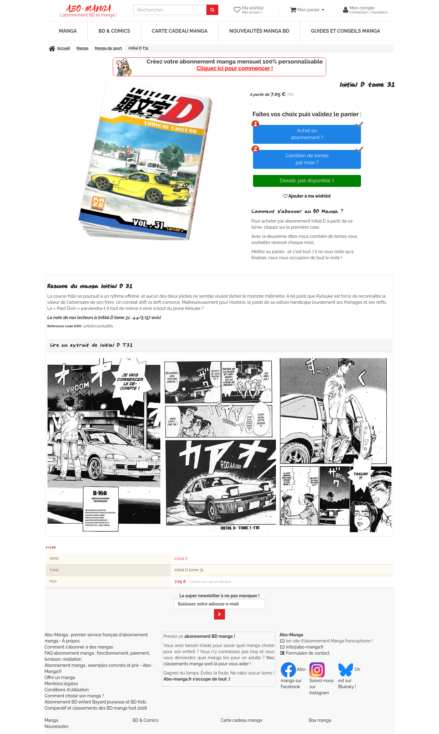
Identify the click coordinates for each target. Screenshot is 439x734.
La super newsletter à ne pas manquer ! (219, 606)
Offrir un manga (60, 677)
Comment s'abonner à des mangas (79, 647)
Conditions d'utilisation (67, 689)
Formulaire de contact (307, 653)
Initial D (181, 558)
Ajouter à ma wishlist (307, 196)
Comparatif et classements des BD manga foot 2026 (96, 708)
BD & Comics (114, 31)
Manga (68, 31)
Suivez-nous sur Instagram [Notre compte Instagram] (321, 681)
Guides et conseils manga (345, 31)
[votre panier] (307, 10)
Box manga (320, 720)
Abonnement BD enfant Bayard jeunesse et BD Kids (95, 701)
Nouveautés (56, 726)
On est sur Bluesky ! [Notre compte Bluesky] (349, 678)
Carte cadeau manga (180, 31)
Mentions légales (61, 683)
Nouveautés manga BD (259, 31)
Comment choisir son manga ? (74, 695)
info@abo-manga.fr (304, 647)
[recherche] (170, 10)
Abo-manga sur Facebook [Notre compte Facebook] (294, 678)
